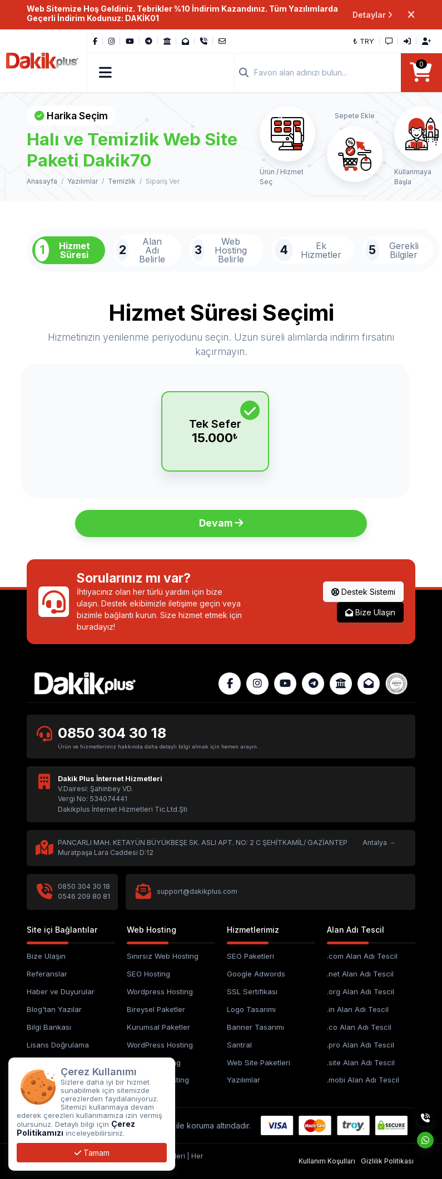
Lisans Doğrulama (58, 1044)
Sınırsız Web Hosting (162, 956)
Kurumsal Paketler (158, 1027)
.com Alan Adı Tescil (362, 956)
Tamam (92, 1152)
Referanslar (47, 973)
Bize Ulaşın (370, 612)
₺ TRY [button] (363, 41)
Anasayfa (42, 181)
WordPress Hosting (160, 1044)
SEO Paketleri (250, 956)
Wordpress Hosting (160, 991)
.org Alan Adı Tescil (360, 991)
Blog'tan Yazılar (54, 1009)
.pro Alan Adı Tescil (360, 1044)
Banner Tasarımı (255, 1027)
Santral (239, 1044)
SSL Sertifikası (252, 991)
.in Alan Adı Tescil (358, 1009)
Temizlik (122, 181)
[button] (105, 72)
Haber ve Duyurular (61, 991)
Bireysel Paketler (156, 1009)
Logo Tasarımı (251, 1009)
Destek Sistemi (363, 591)
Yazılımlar (82, 181)
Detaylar (372, 14)
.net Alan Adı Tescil (360, 973)
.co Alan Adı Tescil (359, 1027)
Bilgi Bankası (49, 1027)
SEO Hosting (148, 973)
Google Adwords (256, 973)
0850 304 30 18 (112, 732)
